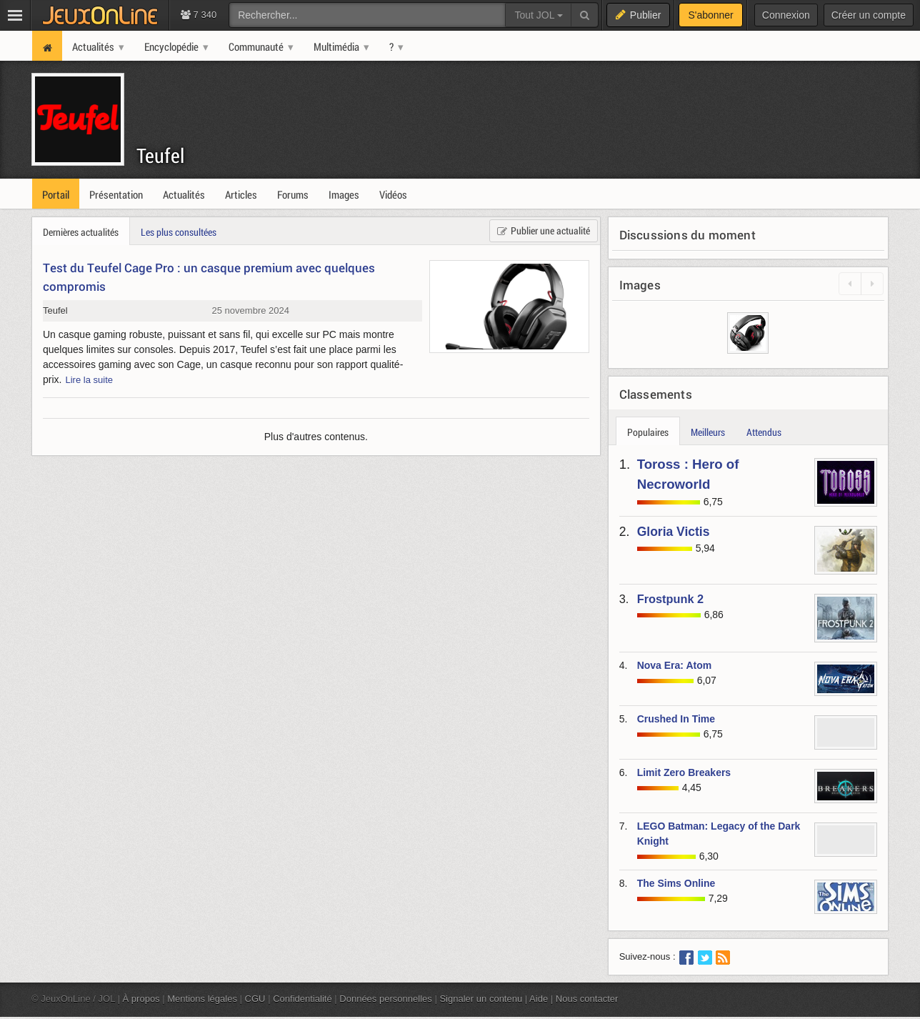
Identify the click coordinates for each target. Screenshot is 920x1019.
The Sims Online (676, 883)
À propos (141, 998)
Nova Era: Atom (674, 665)
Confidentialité (302, 998)
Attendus (763, 432)
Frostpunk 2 (670, 598)
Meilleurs (708, 432)
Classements (655, 394)
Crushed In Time (676, 719)
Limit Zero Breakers (684, 772)
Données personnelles (385, 998)
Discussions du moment (687, 235)
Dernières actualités (81, 232)
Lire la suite (89, 379)
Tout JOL (538, 15)
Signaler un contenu (480, 998)
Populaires (648, 432)
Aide (538, 998)
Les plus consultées (178, 232)
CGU (255, 998)
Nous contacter (587, 998)
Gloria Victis (673, 532)
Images (640, 285)
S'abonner (710, 15)
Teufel (160, 155)
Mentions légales (202, 998)
